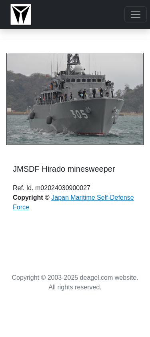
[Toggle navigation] (135, 14)
